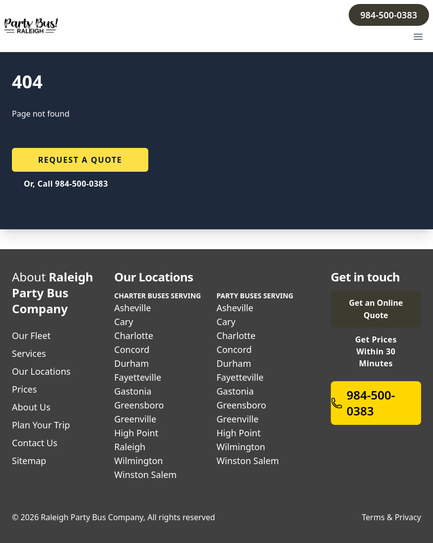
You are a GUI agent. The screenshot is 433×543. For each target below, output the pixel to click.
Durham (131, 363)
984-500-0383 (389, 15)
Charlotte (133, 335)
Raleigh (129, 447)
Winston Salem (145, 474)
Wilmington (138, 461)
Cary (123, 322)
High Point (136, 433)
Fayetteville (137, 377)
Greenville (135, 419)
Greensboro (139, 405)
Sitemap (29, 461)
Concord (131, 349)
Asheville (132, 308)
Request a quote (80, 159)
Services (29, 353)
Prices (24, 389)
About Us (31, 407)
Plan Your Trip (41, 425)
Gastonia (132, 391)
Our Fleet (31, 335)
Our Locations (41, 371)
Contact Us (35, 443)
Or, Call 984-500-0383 (66, 183)
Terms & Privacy (391, 517)
